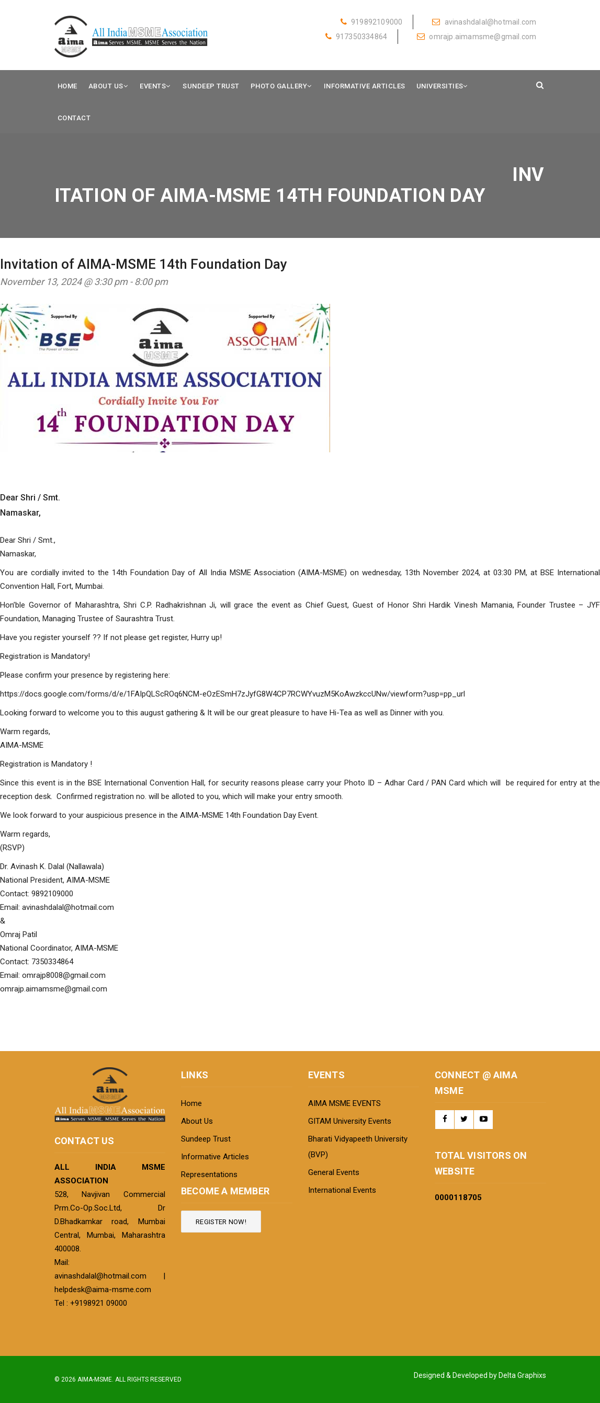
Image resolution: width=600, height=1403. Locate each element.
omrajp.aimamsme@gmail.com (476, 36)
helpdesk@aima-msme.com (102, 1289)
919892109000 (372, 22)
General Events (333, 1172)
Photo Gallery (279, 86)
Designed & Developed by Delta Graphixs (480, 1375)
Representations (209, 1174)
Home (67, 86)
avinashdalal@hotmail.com (484, 22)
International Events (342, 1190)
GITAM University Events (349, 1121)
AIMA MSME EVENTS (344, 1103)
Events (153, 86)
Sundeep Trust (211, 86)
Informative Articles (364, 86)
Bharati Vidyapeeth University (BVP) (357, 1146)
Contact (74, 118)
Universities (439, 86)
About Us (105, 86)
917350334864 (356, 36)
